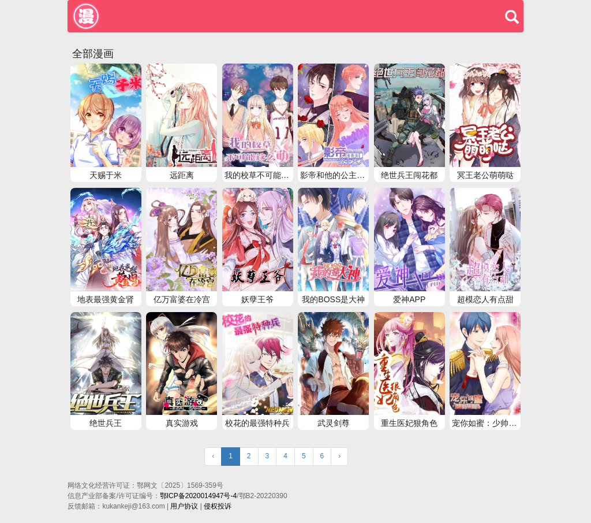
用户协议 (184, 506)
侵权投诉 (217, 506)
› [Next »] (339, 456)
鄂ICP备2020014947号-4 (198, 496)
